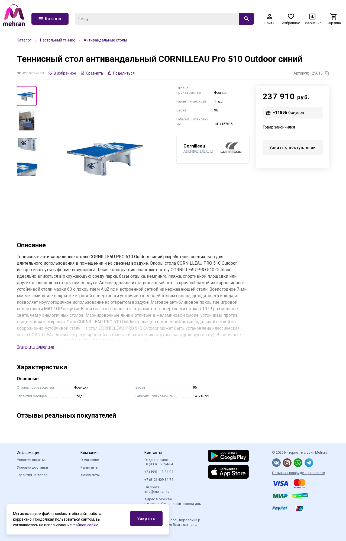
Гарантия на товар (32, 475)
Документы (90, 475)
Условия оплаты (31, 460)
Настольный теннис (57, 40)
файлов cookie (85, 525)
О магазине (89, 460)
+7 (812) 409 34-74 (158, 480)
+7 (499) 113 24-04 (158, 472)
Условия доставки (32, 467)
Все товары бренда (198, 151)
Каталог (24, 40)
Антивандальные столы (105, 40)
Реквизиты (89, 467)
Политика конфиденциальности (298, 473)
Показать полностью (35, 347)
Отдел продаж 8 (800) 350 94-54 (158, 462)
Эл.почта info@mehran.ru (156, 489)
